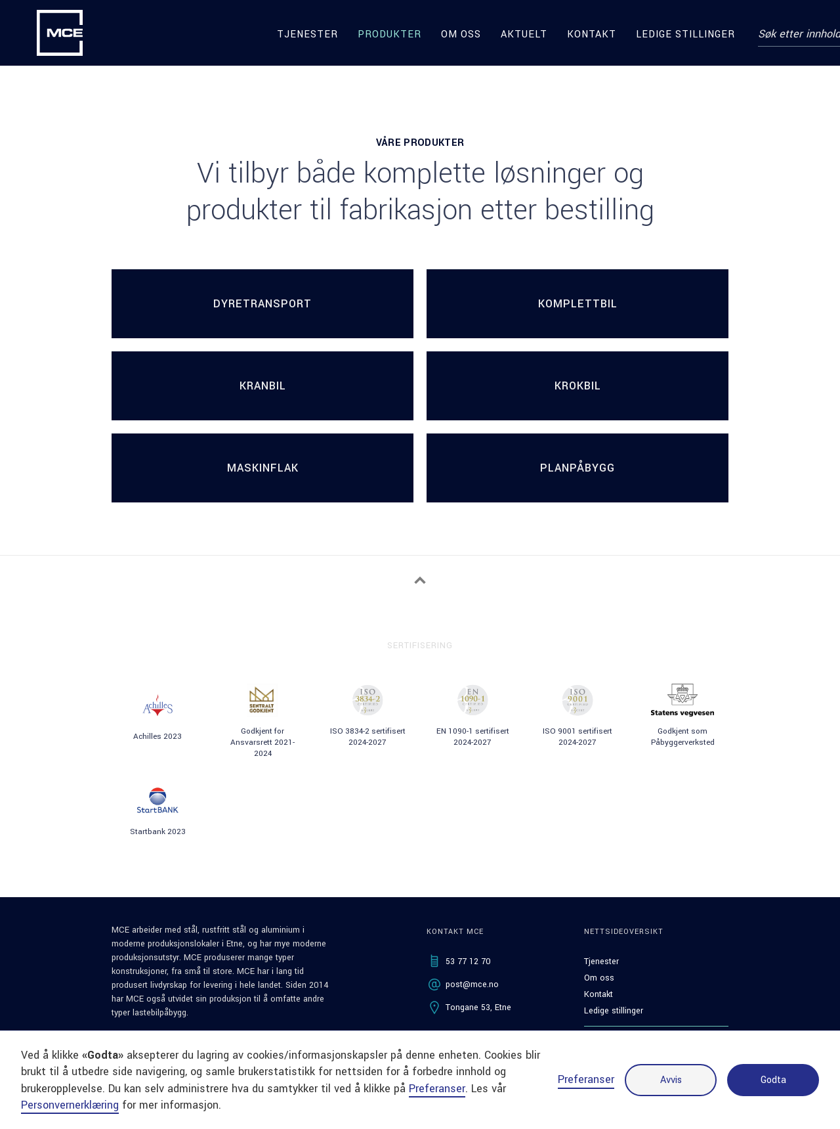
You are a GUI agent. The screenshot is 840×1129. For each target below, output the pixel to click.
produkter (389, 34)
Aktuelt (524, 34)
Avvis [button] (671, 1080)
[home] (60, 33)
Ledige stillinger (685, 34)
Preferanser (586, 1079)
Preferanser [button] (437, 1088)
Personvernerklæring (70, 1105)
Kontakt (591, 34)
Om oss (461, 34)
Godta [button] (773, 1080)
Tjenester (307, 34)
